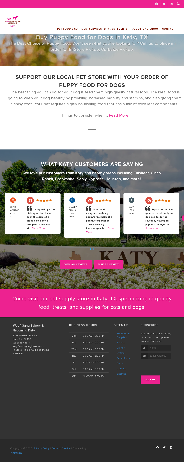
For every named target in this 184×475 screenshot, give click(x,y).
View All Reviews (75, 264)
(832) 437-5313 (21, 343)
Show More (38, 228)
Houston (113, 179)
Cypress (96, 179)
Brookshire (65, 179)
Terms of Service (61, 448)
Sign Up (150, 380)
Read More (118, 115)
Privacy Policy (41, 448)
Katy (79, 173)
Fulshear (141, 173)
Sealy (81, 179)
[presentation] (160, 366)
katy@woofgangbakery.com (28, 346)
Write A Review (108, 264)
